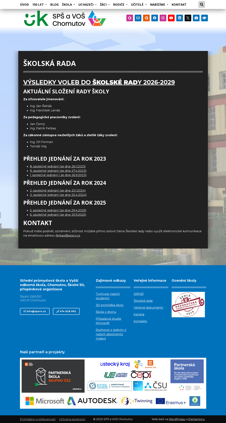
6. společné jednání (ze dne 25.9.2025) (58, 215)
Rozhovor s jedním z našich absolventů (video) (111, 334)
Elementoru (196, 419)
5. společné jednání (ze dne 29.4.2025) (58, 210)
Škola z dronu (106, 312)
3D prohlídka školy (110, 305)
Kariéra (139, 314)
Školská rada (143, 301)
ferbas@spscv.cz (68, 235)
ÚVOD (24, 4)
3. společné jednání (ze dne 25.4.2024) (58, 195)
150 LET (39, 4)
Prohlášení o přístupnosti (38, 419)
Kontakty (140, 321)
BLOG (54, 4)
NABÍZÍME (159, 4)
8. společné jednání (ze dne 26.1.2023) (58, 166)
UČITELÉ (139, 4)
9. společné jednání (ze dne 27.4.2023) (58, 171)
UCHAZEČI (87, 4)
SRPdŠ (139, 294)
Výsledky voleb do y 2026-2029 (99, 82)
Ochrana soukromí (72, 419)
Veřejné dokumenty (148, 307)
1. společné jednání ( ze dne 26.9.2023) (58, 175)
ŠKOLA (68, 4)
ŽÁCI (105, 4)
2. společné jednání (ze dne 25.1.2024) (58, 190)
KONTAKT (179, 4)
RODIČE (120, 4)
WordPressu (177, 419)
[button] (35, 311)
